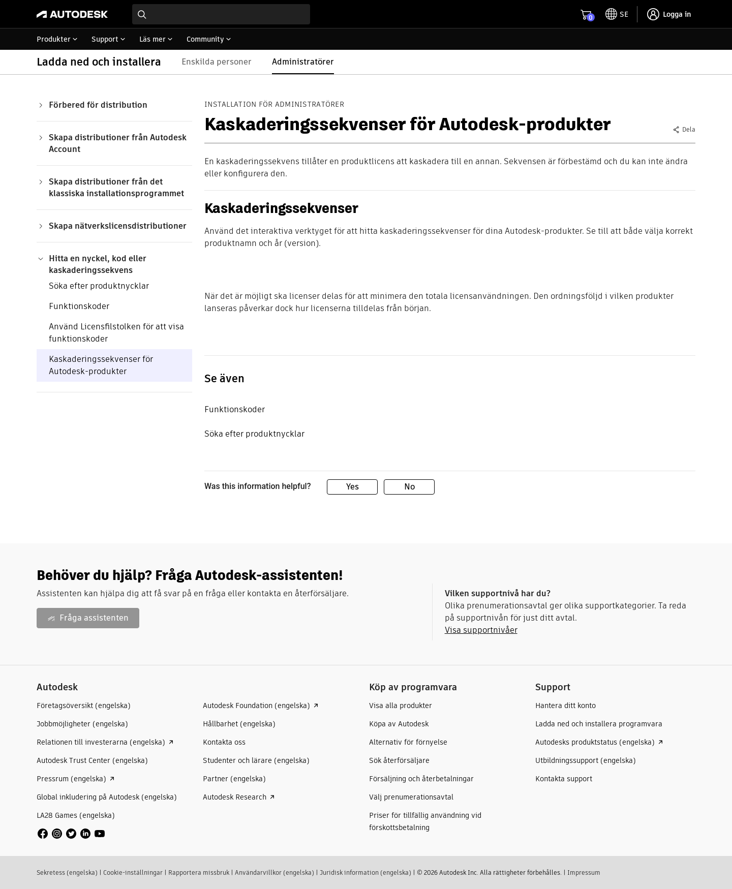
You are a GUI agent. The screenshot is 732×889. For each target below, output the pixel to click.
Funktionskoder (79, 306)
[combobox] (221, 14)
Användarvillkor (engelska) (274, 872)
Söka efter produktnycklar (99, 286)
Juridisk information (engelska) (365, 872)
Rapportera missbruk (198, 872)
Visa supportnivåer (481, 630)
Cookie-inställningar (133, 872)
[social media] (71, 833)
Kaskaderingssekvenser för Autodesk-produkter (101, 365)
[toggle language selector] (617, 14)
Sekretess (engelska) (67, 872)
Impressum (583, 872)
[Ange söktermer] (221, 14)
